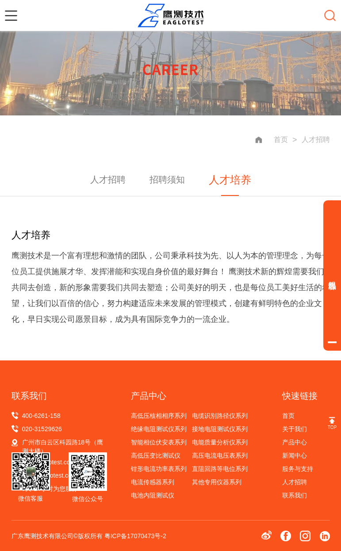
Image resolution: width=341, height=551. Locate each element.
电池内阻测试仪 (152, 495)
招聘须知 (167, 179)
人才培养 (230, 180)
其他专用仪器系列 (216, 482)
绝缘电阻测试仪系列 (159, 428)
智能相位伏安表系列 (159, 442)
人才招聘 (316, 139)
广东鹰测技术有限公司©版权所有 (57, 536)
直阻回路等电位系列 (220, 468)
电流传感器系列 (152, 482)
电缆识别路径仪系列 (220, 415)
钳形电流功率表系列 (159, 468)
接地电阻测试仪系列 (220, 428)
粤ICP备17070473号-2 (135, 536)
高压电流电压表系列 (220, 455)
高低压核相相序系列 (159, 415)
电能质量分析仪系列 (220, 442)
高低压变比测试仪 (155, 455)
